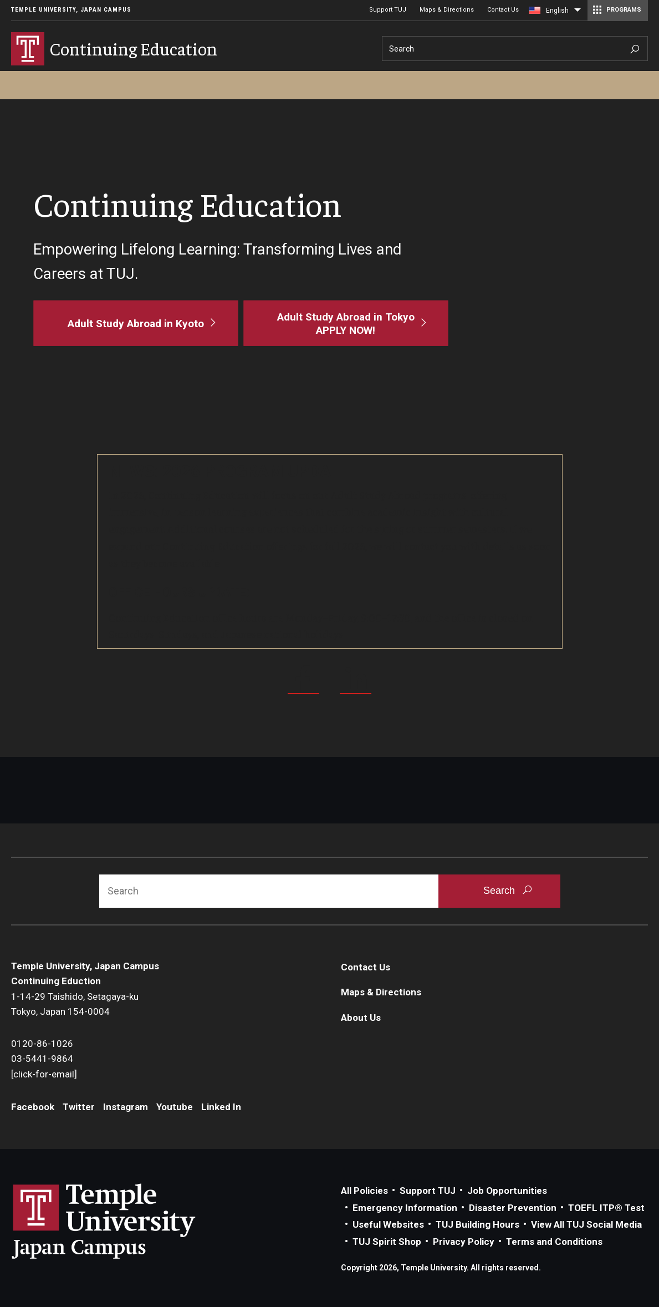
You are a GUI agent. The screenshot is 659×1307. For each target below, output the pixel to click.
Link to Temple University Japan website (122, 1221)
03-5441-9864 (42, 1058)
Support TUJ (387, 9)
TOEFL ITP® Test (606, 1207)
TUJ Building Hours (477, 1224)
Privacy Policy (463, 1241)
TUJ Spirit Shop (387, 1241)
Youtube (174, 1106)
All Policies (364, 1190)
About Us (361, 1017)
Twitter (79, 1106)
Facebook (32, 1106)
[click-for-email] (44, 1074)
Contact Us (503, 9)
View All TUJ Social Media (586, 1224)
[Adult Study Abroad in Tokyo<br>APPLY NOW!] (345, 322)
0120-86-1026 (42, 1043)
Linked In (221, 1106)
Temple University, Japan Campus (71, 9)
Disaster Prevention (512, 1207)
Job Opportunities (507, 1190)
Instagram (125, 1106)
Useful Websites (388, 1224)
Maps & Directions (447, 9)
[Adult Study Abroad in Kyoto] (135, 322)
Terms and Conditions (554, 1241)
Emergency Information (405, 1207)
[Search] (515, 48)
